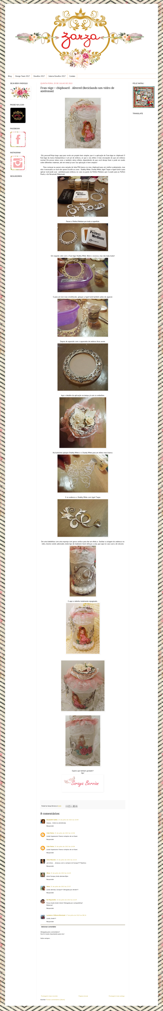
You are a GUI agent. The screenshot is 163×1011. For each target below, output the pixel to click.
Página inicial (83, 996)
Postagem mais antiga (116, 996)
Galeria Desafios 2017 (57, 76)
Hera (48, 886)
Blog (10, 76)
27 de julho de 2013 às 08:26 (76, 915)
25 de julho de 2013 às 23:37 (61, 886)
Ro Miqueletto (51, 900)
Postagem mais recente (49, 996)
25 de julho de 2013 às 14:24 (66, 860)
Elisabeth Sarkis (51, 820)
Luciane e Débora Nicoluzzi (55, 915)
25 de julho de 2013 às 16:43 (61, 873)
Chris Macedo (51, 860)
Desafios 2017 (39, 76)
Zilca (48, 873)
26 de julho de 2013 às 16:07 (67, 900)
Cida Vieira (50, 833)
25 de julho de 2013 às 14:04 (65, 833)
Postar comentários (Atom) (55, 999)
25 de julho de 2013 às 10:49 (68, 820)
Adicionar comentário (48, 927)
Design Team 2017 (22, 76)
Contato (72, 76)
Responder (50, 826)
